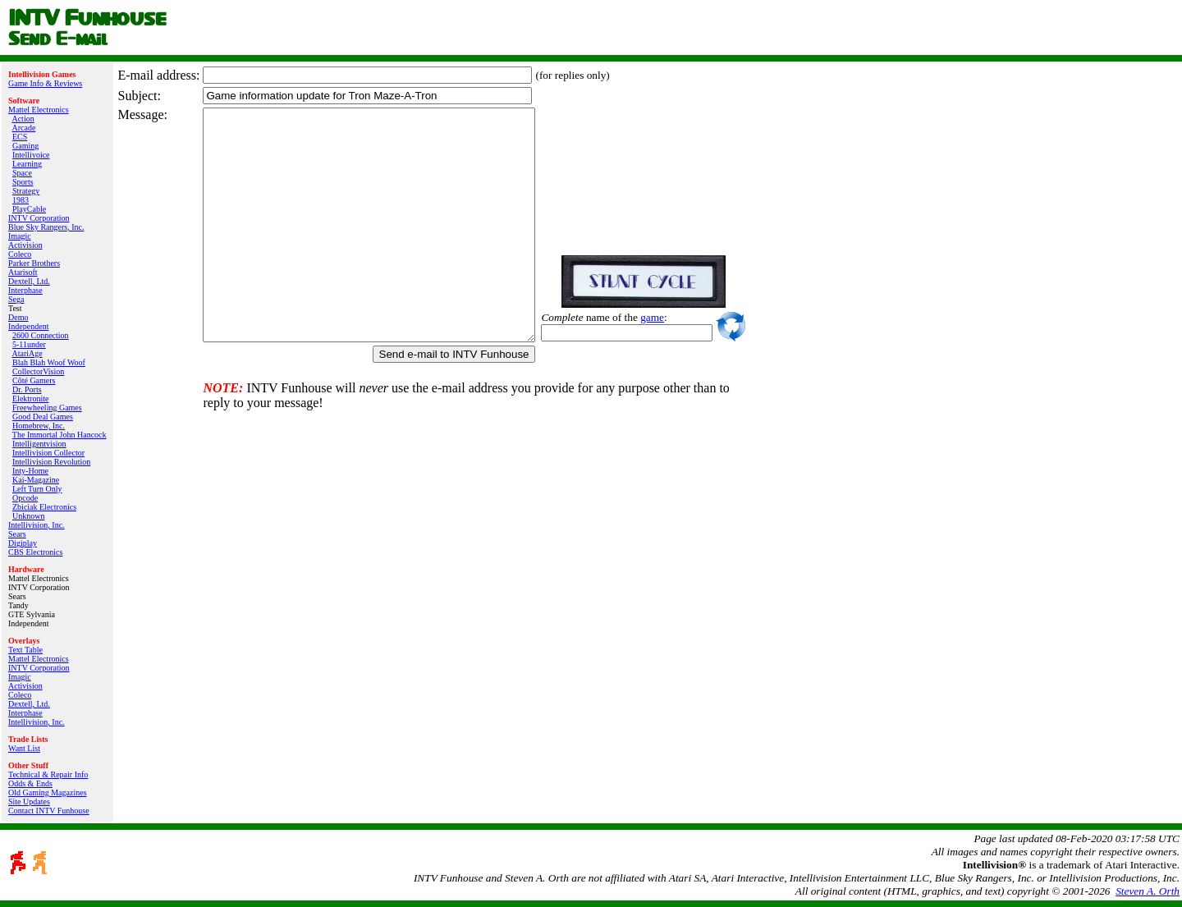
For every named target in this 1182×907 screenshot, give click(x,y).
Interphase (25, 290)
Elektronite (30, 398)
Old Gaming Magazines (47, 792)
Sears (17, 533)
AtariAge (26, 353)
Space (22, 172)
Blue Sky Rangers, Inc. (46, 226)
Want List (24, 748)
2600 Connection (40, 335)
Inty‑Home (30, 470)
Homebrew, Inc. (38, 425)
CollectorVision (38, 371)
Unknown (28, 515)
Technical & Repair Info (48, 774)
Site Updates (29, 801)
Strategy (25, 190)
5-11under (29, 344)
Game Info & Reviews (45, 83)
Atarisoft (23, 272)
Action (22, 118)
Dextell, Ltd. (29, 281)
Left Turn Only (37, 488)
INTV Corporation (39, 217)
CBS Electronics (35, 552)
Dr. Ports (27, 389)
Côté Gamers (34, 380)
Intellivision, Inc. (36, 524)
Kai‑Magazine (35, 479)
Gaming (25, 145)
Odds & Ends (30, 783)
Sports (23, 181)
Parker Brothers (34, 263)
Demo (18, 317)
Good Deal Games (42, 416)
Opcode (25, 497)
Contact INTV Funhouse (48, 810)
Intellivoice (31, 154)
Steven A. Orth (1148, 891)
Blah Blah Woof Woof (48, 362)
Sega (16, 299)
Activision (25, 245)
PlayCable (29, 208)
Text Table (25, 649)
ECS (19, 136)
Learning (27, 163)
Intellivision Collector (48, 452)
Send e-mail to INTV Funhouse (494, 354)
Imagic (19, 235)
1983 (20, 199)
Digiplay (22, 542)
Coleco (19, 254)
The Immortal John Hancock (59, 434)
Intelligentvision (39, 443)
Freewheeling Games (47, 407)
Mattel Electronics (38, 109)
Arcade (23, 127)
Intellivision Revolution (51, 461)
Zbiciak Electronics (44, 506)
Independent (28, 326)
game (691, 317)
